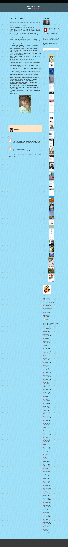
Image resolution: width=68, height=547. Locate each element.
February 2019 (46, 359)
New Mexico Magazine (47, 309)
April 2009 (46, 496)
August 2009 (46, 491)
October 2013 (46, 420)
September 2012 (47, 438)
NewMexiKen (46, 311)
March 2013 (46, 430)
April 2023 (46, 331)
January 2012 (46, 450)
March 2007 (46, 532)
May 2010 (45, 478)
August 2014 (46, 406)
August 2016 (46, 382)
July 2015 (46, 393)
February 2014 (46, 414)
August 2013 (46, 423)
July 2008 (46, 509)
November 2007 (47, 520)
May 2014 (45, 410)
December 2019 (46, 351)
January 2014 (46, 416)
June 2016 (46, 383)
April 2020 (46, 345)
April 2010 (46, 479)
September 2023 (47, 328)
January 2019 (46, 361)
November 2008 (47, 503)
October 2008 (46, 505)
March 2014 (46, 413)
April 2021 (46, 338)
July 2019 (46, 355)
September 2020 (47, 344)
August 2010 (46, 474)
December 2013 (46, 417)
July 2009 (46, 492)
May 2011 (45, 461)
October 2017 (46, 375)
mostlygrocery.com (16, 153)
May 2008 (46, 512)
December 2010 (46, 468)
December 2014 (47, 402)
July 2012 (46, 441)
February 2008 (46, 516)
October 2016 (46, 380)
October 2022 (46, 334)
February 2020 (46, 348)
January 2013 (46, 433)
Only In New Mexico (47, 312)
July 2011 (45, 458)
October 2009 (46, 488)
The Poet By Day (47, 316)
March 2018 (46, 368)
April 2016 (46, 385)
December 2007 (47, 519)
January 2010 (46, 484)
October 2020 (46, 342)
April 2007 (46, 530)
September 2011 (47, 455)
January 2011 (46, 467)
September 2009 (47, 489)
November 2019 (46, 352)
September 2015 (47, 390)
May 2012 (45, 444)
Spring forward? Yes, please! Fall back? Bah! (16, 122)
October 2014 (46, 403)
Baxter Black (46, 299)
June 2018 (46, 365)
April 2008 (46, 513)
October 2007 (46, 522)
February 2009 (46, 499)
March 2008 (46, 515)
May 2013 (45, 427)
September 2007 (47, 523)
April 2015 (46, 396)
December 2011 (46, 451)
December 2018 (46, 362)
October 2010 (46, 471)
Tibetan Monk (15, 51)
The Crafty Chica (47, 315)
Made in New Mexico (47, 306)
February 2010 (46, 482)
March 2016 (46, 386)
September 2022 (47, 335)
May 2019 (45, 356)
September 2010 (47, 472)
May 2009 (46, 495)
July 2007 (46, 526)
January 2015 (46, 400)
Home (29, 8)
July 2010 (46, 475)
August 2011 (46, 457)
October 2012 (46, 437)
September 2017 (47, 376)
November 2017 (46, 373)
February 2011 (46, 465)
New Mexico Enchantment (48, 308)
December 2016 (46, 379)
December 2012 (46, 434)
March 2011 (46, 464)
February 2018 (46, 369)
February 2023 (46, 332)
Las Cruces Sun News (47, 305)
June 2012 (46, 443)
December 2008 (47, 502)
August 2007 (46, 525)
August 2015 (46, 392)
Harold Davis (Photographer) (49, 302)
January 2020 (46, 349)
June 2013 (46, 426)
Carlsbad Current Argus (48, 301)
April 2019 (46, 358)
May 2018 (45, 366)
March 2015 (46, 397)
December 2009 (47, 485)
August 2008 (46, 508)
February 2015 (46, 399)
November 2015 (46, 389)
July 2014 (46, 407)
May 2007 (46, 529)
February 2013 (46, 431)
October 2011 (46, 454)
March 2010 (46, 481)
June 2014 (46, 409)
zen (10, 117)
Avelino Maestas (47, 298)
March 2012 (46, 447)
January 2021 (46, 341)
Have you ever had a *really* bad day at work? (34, 122)
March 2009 (46, 498)
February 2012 (46, 448)
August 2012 (46, 440)
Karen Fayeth (16, 129)
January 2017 (46, 378)
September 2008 (47, 506)
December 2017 (46, 372)
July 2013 (46, 424)
